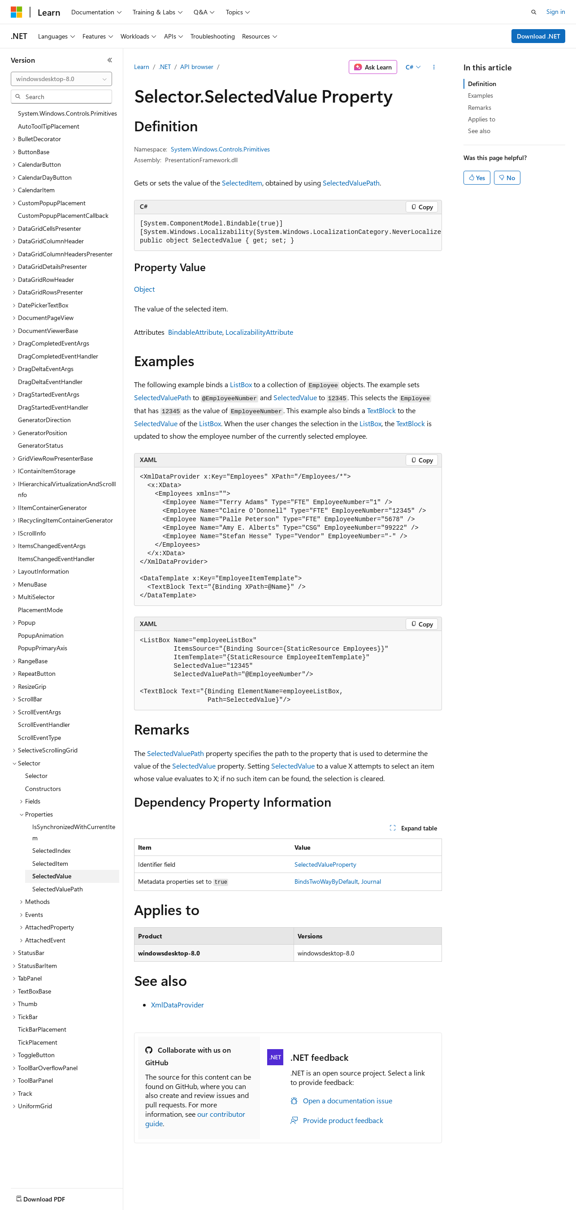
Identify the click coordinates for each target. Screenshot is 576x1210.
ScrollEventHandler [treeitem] (44, 724)
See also (479, 130)
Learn (141, 66)
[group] (288, 232)
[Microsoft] (16, 12)
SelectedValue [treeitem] (51, 876)
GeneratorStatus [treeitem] (40, 445)
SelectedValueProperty (325, 864)
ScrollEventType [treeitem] (39, 737)
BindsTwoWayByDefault (326, 881)
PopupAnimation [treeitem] (41, 635)
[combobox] (61, 79)
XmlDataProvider (177, 1004)
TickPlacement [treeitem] (37, 1042)
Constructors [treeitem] (43, 788)
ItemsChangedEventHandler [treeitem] (56, 558)
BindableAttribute (195, 332)
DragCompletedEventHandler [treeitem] (58, 356)
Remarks (479, 107)
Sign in (555, 11)
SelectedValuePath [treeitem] (57, 889)
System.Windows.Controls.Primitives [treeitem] (67, 113)
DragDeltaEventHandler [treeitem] (50, 381)
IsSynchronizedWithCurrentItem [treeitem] (73, 832)
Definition (482, 83)
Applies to (481, 119)
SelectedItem (242, 182)
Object (144, 289)
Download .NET (538, 36)
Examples (480, 95)
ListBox (241, 384)
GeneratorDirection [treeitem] (44, 419)
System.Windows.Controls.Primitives (220, 149)
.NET (165, 66)
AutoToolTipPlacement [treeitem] (48, 126)
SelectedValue (295, 397)
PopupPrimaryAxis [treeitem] (42, 648)
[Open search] (534, 12)
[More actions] (434, 67)
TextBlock (381, 410)
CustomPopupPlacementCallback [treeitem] (63, 215)
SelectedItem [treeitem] (50, 863)
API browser (196, 66)
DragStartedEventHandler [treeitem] (53, 407)
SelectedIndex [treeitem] (51, 850)
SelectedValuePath (351, 182)
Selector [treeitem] (36, 775)
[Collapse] (109, 60)
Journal (371, 881)
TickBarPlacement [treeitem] (42, 1029)
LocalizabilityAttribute (259, 332)
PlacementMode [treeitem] (40, 609)
